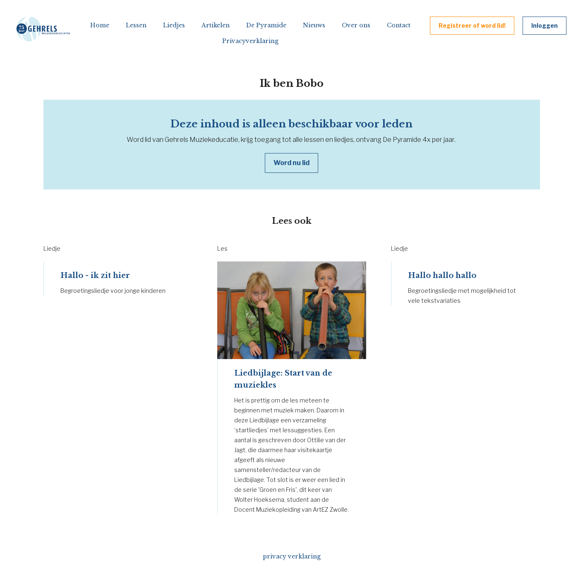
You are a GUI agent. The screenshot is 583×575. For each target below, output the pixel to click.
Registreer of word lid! (472, 25)
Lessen (136, 25)
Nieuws (314, 25)
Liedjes (174, 25)
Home (99, 25)
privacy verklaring (292, 556)
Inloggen (544, 25)
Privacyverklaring (250, 41)
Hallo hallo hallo (442, 275)
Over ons (356, 25)
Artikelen (216, 25)
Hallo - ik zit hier (95, 275)
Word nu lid (291, 163)
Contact (398, 25)
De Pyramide (266, 25)
